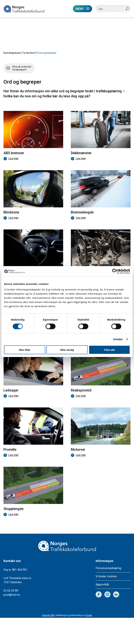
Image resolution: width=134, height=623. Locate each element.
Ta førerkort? (30, 58)
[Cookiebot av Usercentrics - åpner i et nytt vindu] (114, 271)
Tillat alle (109, 349)
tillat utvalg (67, 349)
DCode (88, 620)
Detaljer (118, 339)
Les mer (10, 163)
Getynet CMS (48, 620)
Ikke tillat (24, 349)
